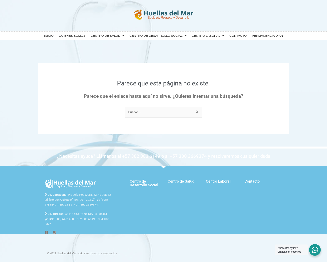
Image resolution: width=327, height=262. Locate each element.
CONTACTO (238, 35)
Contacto (252, 181)
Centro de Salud (181, 181)
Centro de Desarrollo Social (144, 183)
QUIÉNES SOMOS (72, 35)
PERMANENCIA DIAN (267, 35)
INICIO (49, 35)
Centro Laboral (218, 181)
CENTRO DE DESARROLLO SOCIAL (158, 35)
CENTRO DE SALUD (107, 35)
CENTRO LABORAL (208, 35)
